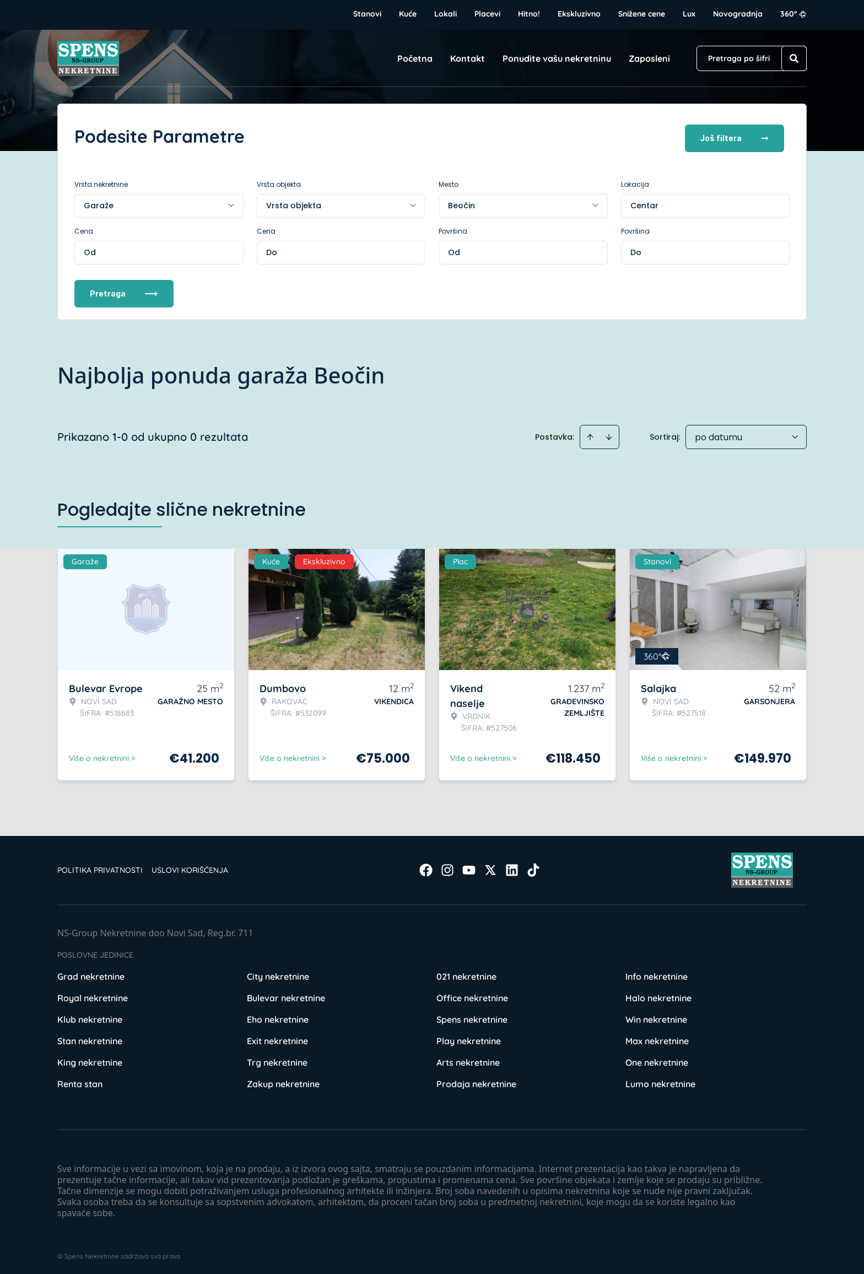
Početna (415, 58)
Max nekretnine (657, 1037)
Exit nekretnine (277, 1037)
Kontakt (467, 58)
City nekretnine (278, 972)
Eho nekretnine (278, 1015)
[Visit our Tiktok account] (533, 866)
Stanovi (367, 14)
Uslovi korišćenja (190, 866)
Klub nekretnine (89, 1015)
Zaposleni (649, 58)
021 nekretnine (466, 972)
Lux (689, 14)
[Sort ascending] (590, 433)
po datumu (718, 433)
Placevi (487, 14)
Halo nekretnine (658, 994)
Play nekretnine (468, 1037)
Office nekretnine (472, 994)
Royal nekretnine (92, 994)
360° (793, 14)
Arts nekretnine (468, 1058)
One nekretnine (656, 1058)
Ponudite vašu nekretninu (557, 58)
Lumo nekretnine (660, 1080)
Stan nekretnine (89, 1037)
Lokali (445, 14)
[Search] (794, 58)
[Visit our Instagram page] (447, 866)
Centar (644, 201)
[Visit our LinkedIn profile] (512, 866)
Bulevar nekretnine (286, 994)
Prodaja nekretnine (476, 1080)
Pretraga (124, 289)
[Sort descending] (609, 433)
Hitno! (529, 14)
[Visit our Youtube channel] (469, 866)
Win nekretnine (656, 1015)
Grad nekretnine (91, 972)
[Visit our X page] (490, 866)
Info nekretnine (656, 972)
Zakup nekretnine (283, 1080)
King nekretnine (89, 1058)
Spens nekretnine (471, 1015)
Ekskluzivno (579, 14)
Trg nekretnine (277, 1058)
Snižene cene (641, 14)
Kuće (408, 14)
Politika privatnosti (100, 866)
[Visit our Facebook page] (426, 866)
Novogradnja (738, 14)
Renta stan (79, 1080)
